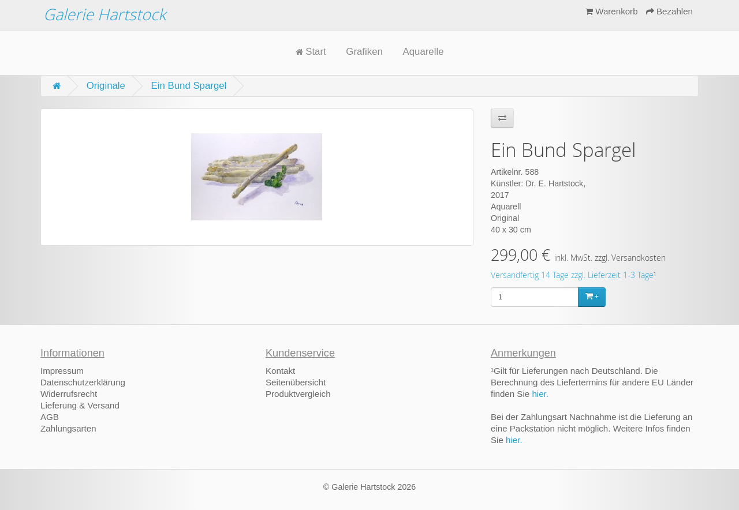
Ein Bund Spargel (189, 85)
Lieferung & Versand (80, 405)
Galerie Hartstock (104, 14)
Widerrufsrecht (68, 394)
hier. (540, 394)
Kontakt (280, 371)
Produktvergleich (298, 394)
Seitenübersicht (296, 382)
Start (311, 51)
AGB (49, 417)
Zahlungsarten (68, 428)
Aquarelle (423, 51)
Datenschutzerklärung (82, 382)
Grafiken (364, 51)
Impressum (62, 371)
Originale (106, 85)
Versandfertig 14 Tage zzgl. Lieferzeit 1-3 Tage (572, 275)
